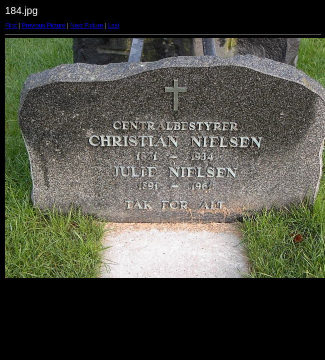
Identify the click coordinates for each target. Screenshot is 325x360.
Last (113, 25)
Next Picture (86, 25)
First (10, 25)
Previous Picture (43, 25)
